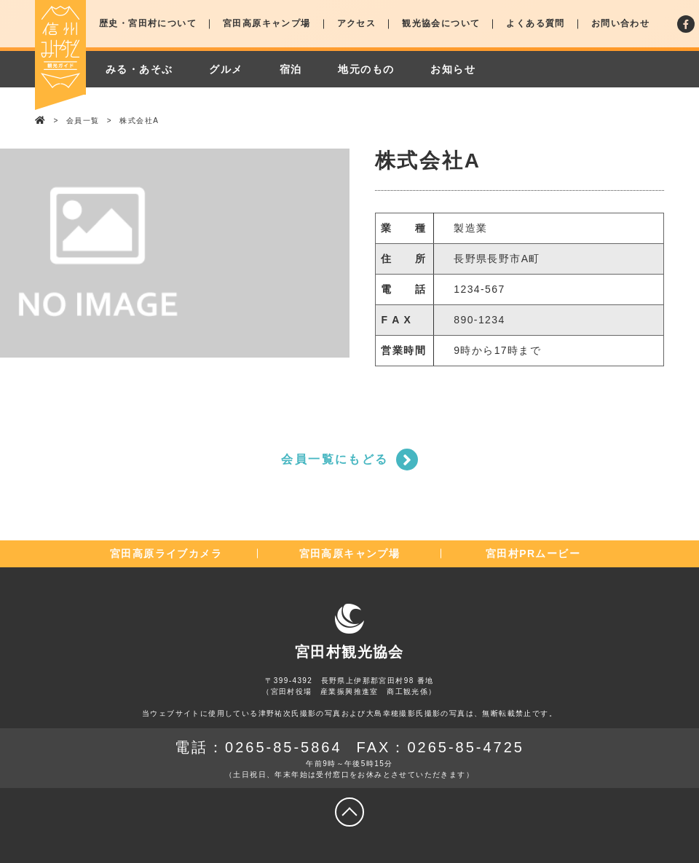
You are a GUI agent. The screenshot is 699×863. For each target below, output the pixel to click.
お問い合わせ (620, 23)
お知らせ (452, 69)
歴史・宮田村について (148, 23)
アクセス (356, 23)
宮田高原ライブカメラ (166, 553)
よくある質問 (535, 23)
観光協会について (441, 23)
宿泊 (291, 69)
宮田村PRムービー (533, 553)
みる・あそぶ (139, 69)
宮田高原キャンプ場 (267, 23)
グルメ (225, 69)
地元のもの (366, 69)
